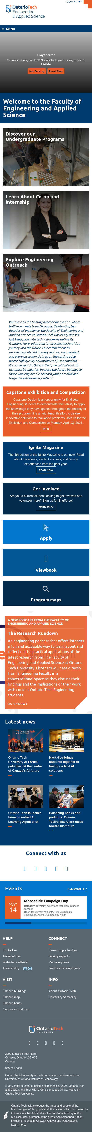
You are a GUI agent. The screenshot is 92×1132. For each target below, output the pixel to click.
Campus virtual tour (16, 1009)
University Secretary (62, 997)
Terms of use (12, 956)
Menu (10, 29)
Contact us (10, 950)
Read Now (46, 471)
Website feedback (15, 962)
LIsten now (16, 704)
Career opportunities (63, 950)
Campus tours (12, 1003)
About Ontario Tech (62, 991)
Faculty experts (59, 956)
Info (47, 430)
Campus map (11, 997)
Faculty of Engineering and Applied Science (39, 22)
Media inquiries (59, 962)
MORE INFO (46, 507)
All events (76, 888)
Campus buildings (14, 991)
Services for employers (64, 968)
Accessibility (11, 968)
